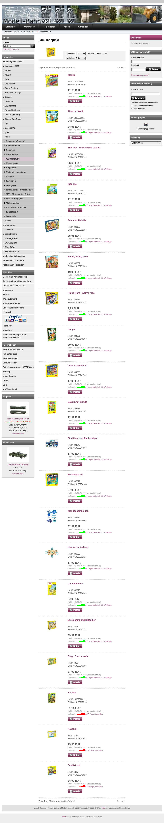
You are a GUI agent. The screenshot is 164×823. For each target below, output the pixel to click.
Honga (71, 329)
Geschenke (10, 128)
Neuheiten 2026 (10, 354)
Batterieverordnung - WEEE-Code (18, 367)
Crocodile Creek (12, 110)
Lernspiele (11, 185)
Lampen (10, 176)
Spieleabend (12, 212)
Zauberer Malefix (77, 220)
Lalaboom (9, 101)
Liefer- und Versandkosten (15, 277)
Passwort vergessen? (140, 75)
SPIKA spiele (11, 243)
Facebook (7, 326)
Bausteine (10, 150)
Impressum (8, 290)
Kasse (67, 27)
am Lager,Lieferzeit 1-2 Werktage (98, 96)
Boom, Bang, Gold (78, 256)
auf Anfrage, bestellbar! (94, 714)
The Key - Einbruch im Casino (84, 147)
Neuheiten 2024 (12, 252)
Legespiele (11, 181)
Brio (7, 79)
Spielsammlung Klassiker (82, 620)
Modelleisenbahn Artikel (14, 256)
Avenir (8, 75)
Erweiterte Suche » (11, 49)
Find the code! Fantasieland (83, 438)
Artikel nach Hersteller (13, 265)
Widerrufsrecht (10, 299)
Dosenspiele (12, 154)
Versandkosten (18, 434)
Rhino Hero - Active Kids (81, 293)
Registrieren (49, 27)
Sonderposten (11, 238)
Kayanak (72, 729)
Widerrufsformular (11, 303)
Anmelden (83, 27)
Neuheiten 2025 (12, 66)
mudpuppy (10, 225)
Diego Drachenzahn (78, 656)
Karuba (72, 692)
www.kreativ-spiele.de (13, 349)
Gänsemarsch (75, 583)
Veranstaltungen (10, 358)
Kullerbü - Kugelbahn (16, 172)
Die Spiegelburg (12, 115)
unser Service (9, 376)
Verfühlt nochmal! (77, 365)
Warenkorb (29, 27)
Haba (7, 137)
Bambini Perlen (13, 146)
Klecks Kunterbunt (78, 547)
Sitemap (6, 372)
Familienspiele (13, 159)
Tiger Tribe (10, 247)
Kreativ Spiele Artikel (12, 62)
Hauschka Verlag (12, 92)
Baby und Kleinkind (15, 141)
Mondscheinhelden (78, 511)
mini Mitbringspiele (15, 199)
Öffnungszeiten (10, 363)
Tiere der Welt (75, 111)
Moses (8, 221)
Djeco (7, 123)
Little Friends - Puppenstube (19, 190)
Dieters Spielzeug (13, 119)
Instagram (7, 330)
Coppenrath (10, 106)
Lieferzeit (7, 312)
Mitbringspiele (12, 203)
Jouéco (8, 97)
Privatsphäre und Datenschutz (17, 281)
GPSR (5, 380)
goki (7, 132)
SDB (5, 385)
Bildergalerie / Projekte (13, 308)
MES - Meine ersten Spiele (18, 194)
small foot (9, 229)
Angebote (7, 397)
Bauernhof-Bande (77, 402)
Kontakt (6, 294)
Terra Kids (11, 216)
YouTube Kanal (10, 389)
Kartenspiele (12, 163)
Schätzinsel (74, 765)
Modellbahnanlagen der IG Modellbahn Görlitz (15, 336)
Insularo (72, 184)
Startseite (10, 27)
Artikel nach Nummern (13, 260)
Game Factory (11, 88)
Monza (71, 75)
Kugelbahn (11, 168)
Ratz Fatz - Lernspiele (16, 207)
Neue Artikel (8, 443)
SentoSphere (11, 234)
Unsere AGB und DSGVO (14, 286)
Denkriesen (10, 84)
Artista (8, 70)
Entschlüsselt (75, 474)
